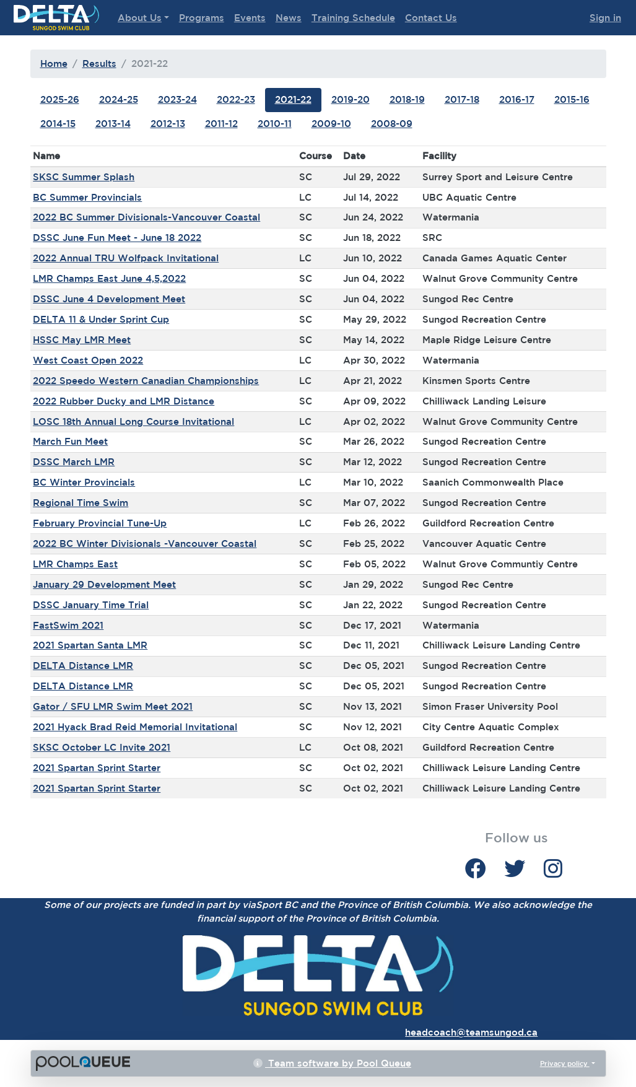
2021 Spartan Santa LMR (90, 645)
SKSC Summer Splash (83, 177)
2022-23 (236, 99)
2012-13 (167, 123)
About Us (140, 17)
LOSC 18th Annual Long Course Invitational (133, 421)
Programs (201, 17)
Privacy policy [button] (565, 1063)
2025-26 (59, 99)
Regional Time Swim (80, 502)
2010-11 (275, 123)
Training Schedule (353, 17)
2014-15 (58, 123)
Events (250, 17)
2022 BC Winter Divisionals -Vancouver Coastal (144, 543)
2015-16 (572, 99)
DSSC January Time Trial (91, 605)
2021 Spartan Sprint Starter (96, 767)
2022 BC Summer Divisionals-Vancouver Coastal (146, 217)
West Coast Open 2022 (88, 360)
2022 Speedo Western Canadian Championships (146, 380)
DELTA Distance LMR (83, 665)
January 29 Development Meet (104, 584)
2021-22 (293, 99)
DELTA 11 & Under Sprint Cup (101, 319)
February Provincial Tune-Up (100, 523)
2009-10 (331, 123)
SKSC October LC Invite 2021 (101, 747)
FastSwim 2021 (68, 625)
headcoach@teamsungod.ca (471, 1032)
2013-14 (113, 123)
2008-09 (391, 123)
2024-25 (118, 99)
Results (99, 63)
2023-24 (177, 99)
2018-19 (407, 99)
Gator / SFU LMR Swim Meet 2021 (113, 706)
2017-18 (462, 99)
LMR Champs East (75, 564)
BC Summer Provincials (87, 197)
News (289, 17)
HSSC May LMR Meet (82, 339)
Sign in (605, 17)
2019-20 (350, 99)
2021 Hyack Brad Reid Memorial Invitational (135, 727)
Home (54, 63)
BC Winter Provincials (84, 482)
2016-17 (516, 99)
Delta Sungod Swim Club (56, 17)
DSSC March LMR (74, 461)
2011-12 (221, 123)
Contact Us (431, 17)
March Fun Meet (70, 441)
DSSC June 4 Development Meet (109, 299)
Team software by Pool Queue (332, 1063)
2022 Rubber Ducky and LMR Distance (123, 401)
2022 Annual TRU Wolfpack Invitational (126, 258)
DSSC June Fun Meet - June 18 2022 (117, 237)
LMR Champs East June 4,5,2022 (109, 278)
